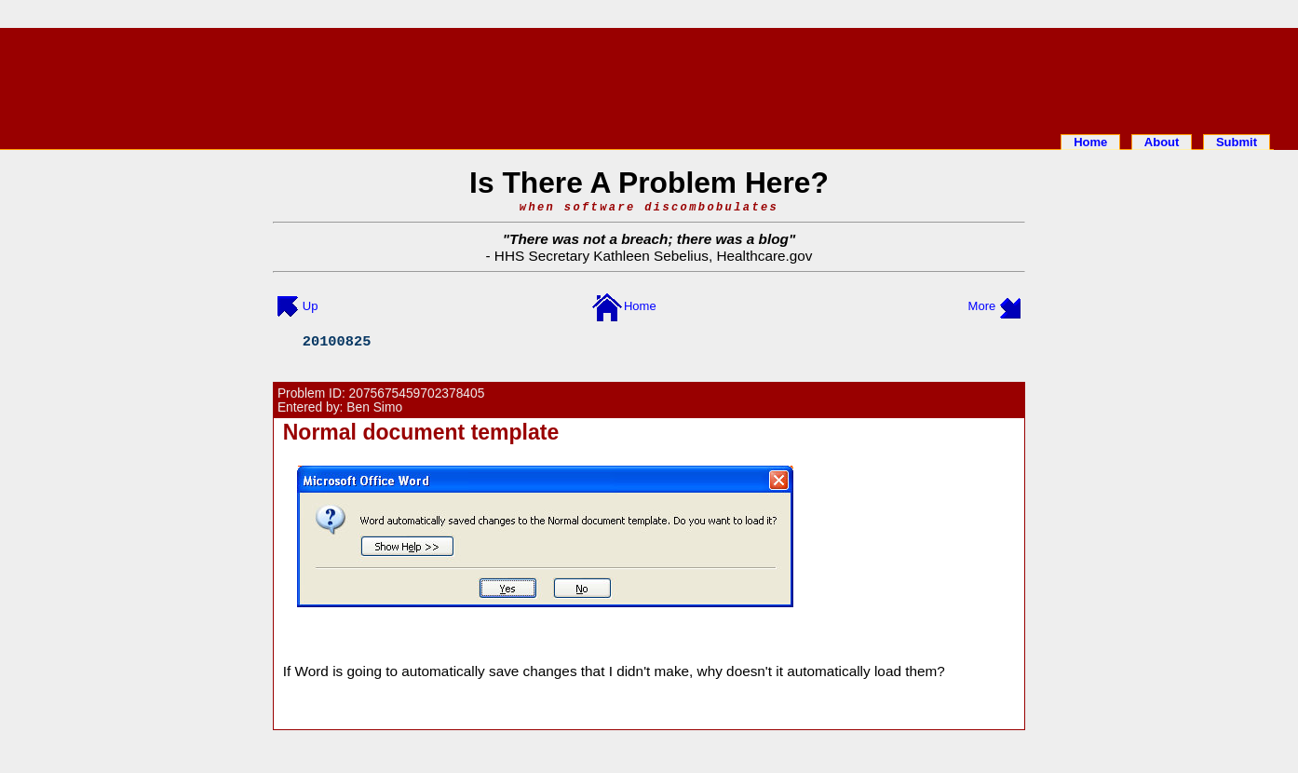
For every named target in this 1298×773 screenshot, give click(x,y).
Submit (1236, 142)
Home (1090, 142)
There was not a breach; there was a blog (649, 239)
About (1162, 142)
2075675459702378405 (417, 393)
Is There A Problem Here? (649, 182)
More (982, 306)
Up (310, 306)
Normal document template (421, 432)
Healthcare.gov (764, 256)
